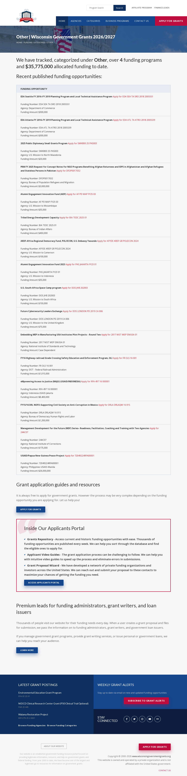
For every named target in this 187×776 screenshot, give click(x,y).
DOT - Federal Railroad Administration (48, 365)
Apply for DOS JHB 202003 (76, 285)
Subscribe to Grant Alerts (146, 695)
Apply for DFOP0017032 (81, 170)
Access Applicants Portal (43, 577)
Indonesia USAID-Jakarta (41, 388)
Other (49, 43)
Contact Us (141, 21)
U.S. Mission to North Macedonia (45, 154)
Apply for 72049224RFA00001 (79, 449)
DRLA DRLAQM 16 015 (50, 407)
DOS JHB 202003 (47, 292)
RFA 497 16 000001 (48, 384)
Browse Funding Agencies (32, 719)
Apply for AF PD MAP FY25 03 (82, 193)
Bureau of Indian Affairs (41, 227)
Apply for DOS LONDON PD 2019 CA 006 (84, 308)
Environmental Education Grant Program (39, 686)
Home (62, 21)
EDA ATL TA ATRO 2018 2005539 (55, 127)
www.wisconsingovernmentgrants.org (151, 750)
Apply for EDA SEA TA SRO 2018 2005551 (136, 97)
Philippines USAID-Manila (42, 461)
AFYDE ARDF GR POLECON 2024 (55, 246)
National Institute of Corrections (45, 438)
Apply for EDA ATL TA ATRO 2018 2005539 (137, 120)
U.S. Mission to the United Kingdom (47, 319)
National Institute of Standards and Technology (53, 342)
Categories (93, 21)
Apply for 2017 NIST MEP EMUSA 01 (122, 331)
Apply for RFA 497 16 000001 (97, 377)
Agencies (76, 21)
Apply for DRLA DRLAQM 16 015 (116, 400)
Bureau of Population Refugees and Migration (52, 181)
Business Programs (117, 21)
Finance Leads (161, 8)
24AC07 (42, 434)
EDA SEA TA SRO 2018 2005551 (54, 104)
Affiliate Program (142, 8)
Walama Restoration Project (33, 708)
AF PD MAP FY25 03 (48, 200)
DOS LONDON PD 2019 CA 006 (54, 315)
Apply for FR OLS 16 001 (128, 354)
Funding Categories (34, 43)
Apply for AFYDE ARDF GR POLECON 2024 (121, 239)
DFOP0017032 (46, 177)
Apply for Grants (171, 21)
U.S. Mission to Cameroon (42, 250)
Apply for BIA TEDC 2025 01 (75, 216)
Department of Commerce (42, 108)
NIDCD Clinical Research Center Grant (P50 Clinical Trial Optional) (53, 697)
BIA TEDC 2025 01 (48, 223)
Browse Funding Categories (62, 719)
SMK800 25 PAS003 (48, 150)
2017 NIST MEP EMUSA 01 (52, 338)
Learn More (27, 644)
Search (119, 8)
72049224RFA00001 (49, 457)
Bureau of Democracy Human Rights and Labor (53, 411)
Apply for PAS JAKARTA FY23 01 (83, 262)
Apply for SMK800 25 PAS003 (84, 143)
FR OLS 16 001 (46, 361)
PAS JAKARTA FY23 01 (50, 269)
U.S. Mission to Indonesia (41, 273)
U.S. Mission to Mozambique (43, 204)
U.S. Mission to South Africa (43, 296)
